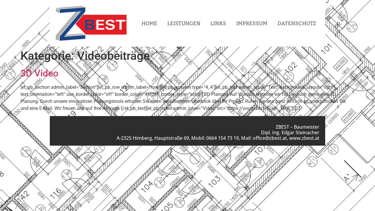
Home (149, 23)
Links (218, 23)
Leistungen (183, 23)
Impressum (251, 23)
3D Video (39, 73)
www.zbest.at (304, 138)
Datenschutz (296, 23)
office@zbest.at (270, 138)
